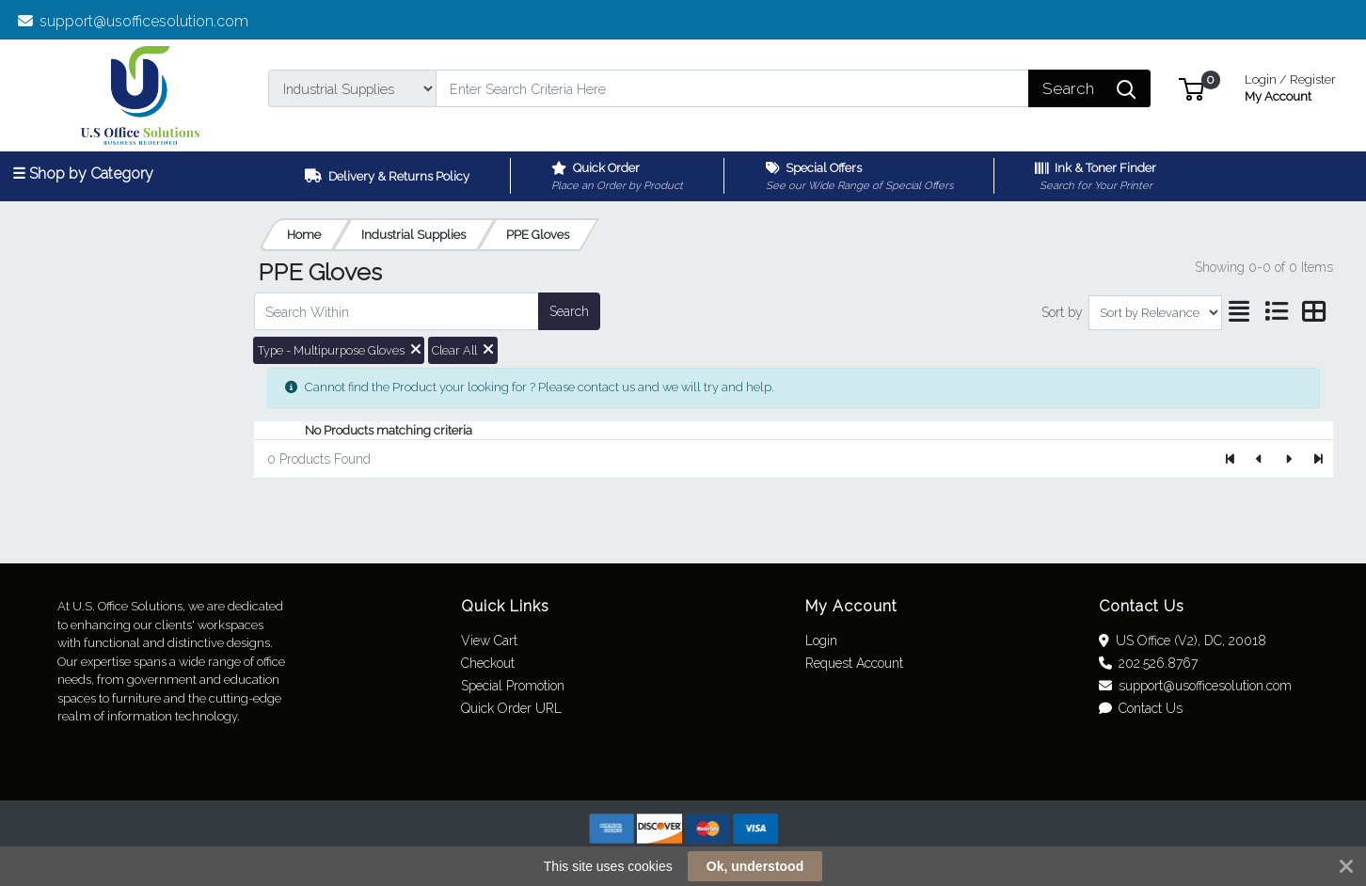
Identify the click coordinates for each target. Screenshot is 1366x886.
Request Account (854, 663)
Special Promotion (512, 685)
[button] (1191, 88)
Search (569, 311)
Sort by (1062, 312)
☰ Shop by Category (82, 173)
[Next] (1288, 459)
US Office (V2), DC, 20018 (1183, 640)
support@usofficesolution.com (133, 21)
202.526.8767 (1149, 663)
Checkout (488, 663)
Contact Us (1141, 708)
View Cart (489, 640)
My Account (1290, 86)
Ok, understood (755, 866)
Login (821, 640)
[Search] (732, 88)
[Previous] (1260, 459)
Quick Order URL (511, 708)
